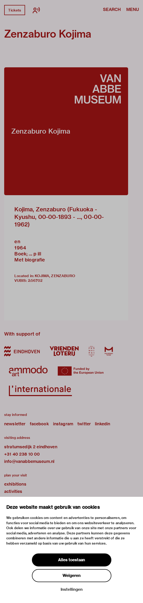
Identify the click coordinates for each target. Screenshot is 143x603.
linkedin (102, 424)
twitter (84, 424)
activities (13, 491)
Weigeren (71, 575)
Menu (132, 10)
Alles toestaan (71, 560)
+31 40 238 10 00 (22, 454)
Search (112, 10)
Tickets (14, 10)
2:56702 (35, 280)
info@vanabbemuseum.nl (29, 461)
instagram (63, 424)
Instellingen (72, 589)
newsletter (15, 424)
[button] (66, 131)
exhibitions (15, 484)
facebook (39, 424)
